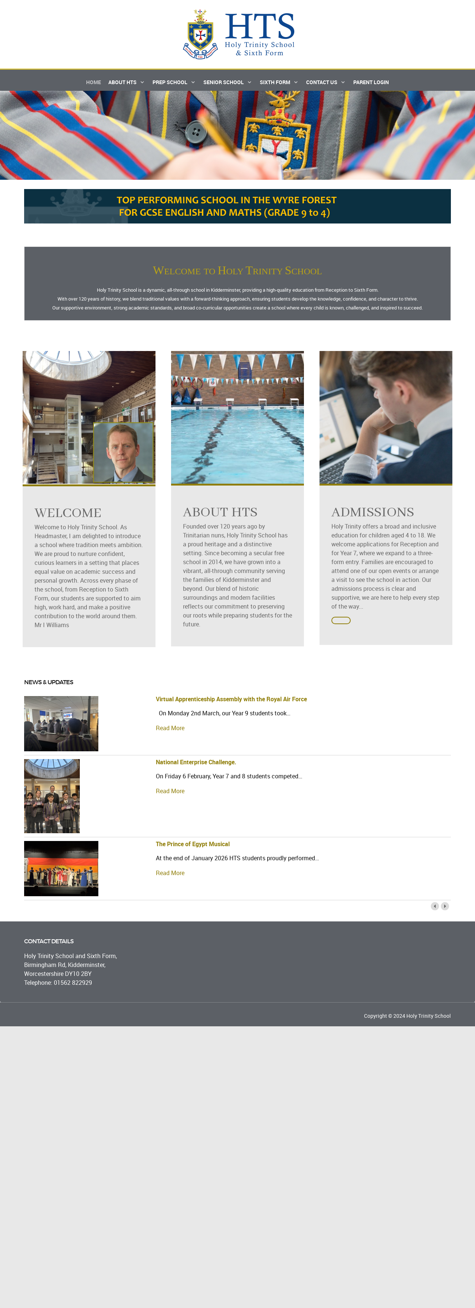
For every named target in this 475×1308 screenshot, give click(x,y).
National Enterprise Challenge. (196, 768)
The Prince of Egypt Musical (193, 850)
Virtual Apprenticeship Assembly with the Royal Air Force (231, 705)
